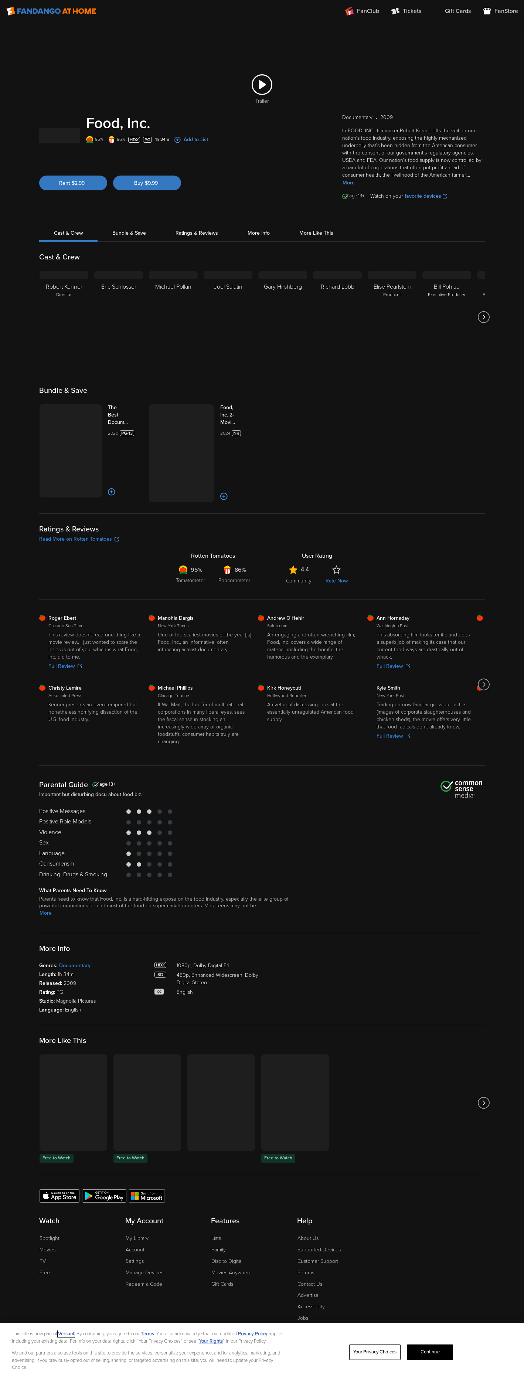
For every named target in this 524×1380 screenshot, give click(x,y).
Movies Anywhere (231, 1242)
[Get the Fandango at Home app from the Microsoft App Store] (147, 1165)
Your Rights (211, 1341)
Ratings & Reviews (197, 242)
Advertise (308, 1265)
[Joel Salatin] (228, 326)
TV (43, 1231)
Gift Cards (222, 1253)
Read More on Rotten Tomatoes (79, 508)
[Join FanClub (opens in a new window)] (362, 11)
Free (45, 1242)
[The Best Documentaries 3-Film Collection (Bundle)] (113, 424)
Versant (66, 1334)
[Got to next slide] (484, 326)
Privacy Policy (253, 1334)
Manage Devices (144, 1242)
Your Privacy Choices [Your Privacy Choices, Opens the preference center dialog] (375, 1352)
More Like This (316, 242)
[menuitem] (452, 11)
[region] (262, 1351)
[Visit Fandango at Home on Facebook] (460, 1303)
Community (299, 550)
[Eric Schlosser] (118, 326)
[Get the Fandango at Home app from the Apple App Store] (59, 1165)
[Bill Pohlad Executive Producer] (447, 326)
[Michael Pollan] (173, 326)
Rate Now (337, 550)
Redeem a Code (144, 1253)
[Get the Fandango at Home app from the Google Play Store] (104, 1165)
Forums (305, 1242)
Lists (216, 1208)
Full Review (65, 635)
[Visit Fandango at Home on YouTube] (476, 1303)
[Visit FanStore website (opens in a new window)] (500, 11)
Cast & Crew (68, 242)
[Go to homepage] (51, 11)
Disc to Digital (226, 1231)
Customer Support (317, 1231)
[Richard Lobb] (337, 326)
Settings (135, 1231)
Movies (47, 1219)
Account (135, 1219)
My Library (137, 1208)
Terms (147, 1334)
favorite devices (426, 205)
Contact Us (309, 1253)
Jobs (302, 1288)
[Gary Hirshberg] (282, 326)
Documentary (75, 935)
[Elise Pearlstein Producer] (392, 326)
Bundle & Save (129, 242)
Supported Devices (319, 1219)
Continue (430, 1352)
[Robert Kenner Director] (64, 326)
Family (218, 1219)
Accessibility (311, 1276)
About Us (308, 1208)
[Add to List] (88, 465)
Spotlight (49, 1208)
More (349, 192)
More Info (259, 242)
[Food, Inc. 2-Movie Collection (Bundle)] (223, 420)
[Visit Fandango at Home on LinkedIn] (445, 1303)
